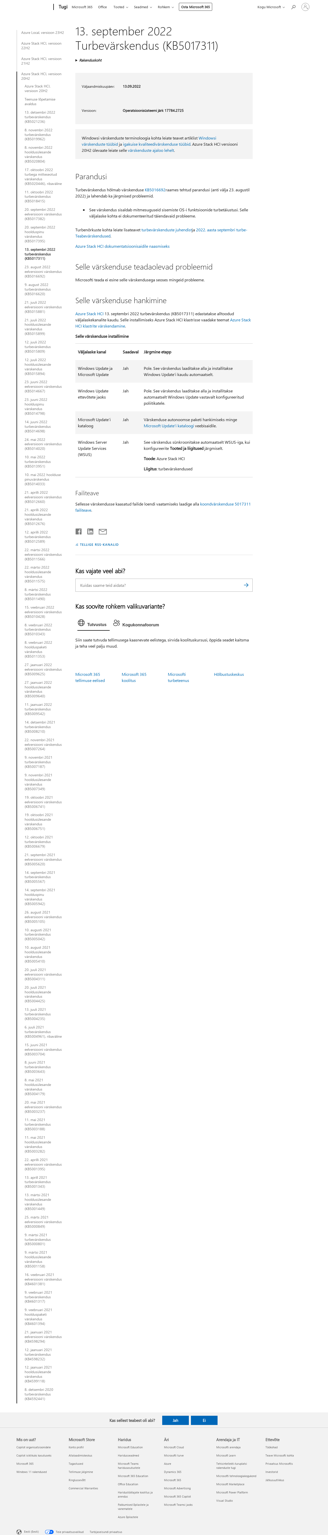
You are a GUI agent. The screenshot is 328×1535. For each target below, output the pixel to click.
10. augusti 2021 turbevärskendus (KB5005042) (38, 935)
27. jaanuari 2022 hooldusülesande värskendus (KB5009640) (38, 689)
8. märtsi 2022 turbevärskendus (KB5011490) (38, 594)
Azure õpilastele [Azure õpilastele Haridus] (128, 1517)
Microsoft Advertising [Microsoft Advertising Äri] (177, 1488)
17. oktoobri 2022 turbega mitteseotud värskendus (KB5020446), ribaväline (43, 176)
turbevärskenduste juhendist (166, 229)
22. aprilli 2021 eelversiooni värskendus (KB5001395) (43, 1164)
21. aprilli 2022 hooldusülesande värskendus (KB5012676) (38, 517)
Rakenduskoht (90, 60)
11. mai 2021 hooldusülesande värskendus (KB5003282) (38, 1144)
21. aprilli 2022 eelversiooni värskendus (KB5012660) (43, 497)
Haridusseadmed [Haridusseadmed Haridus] (128, 1455)
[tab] (93, 624)
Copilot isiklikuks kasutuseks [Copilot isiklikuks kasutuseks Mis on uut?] (34, 1455)
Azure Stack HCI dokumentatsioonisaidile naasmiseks (122, 246)
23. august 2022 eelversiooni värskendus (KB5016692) (43, 272)
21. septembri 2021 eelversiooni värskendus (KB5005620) (43, 859)
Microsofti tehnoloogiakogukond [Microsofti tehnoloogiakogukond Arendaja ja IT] (236, 1476)
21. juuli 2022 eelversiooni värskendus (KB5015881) (43, 307)
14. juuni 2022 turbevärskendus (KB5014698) (38, 426)
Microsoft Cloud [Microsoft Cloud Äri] (174, 1447)
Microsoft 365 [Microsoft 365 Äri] (172, 1480)
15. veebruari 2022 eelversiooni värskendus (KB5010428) (43, 612)
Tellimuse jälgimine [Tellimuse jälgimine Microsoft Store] (81, 1472)
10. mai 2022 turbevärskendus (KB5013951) (38, 462)
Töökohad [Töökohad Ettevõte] (271, 1447)
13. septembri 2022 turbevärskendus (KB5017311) (40, 254)
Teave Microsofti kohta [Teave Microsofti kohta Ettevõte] (279, 1455)
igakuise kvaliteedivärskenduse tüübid (156, 144)
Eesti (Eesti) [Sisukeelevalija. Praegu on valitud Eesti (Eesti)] (31, 1531)
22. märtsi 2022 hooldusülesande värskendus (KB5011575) (38, 574)
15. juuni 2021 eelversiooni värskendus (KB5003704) (43, 1049)
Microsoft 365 (82, 7)
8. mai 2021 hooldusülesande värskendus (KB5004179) (38, 1087)
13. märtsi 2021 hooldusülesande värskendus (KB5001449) (38, 1202)
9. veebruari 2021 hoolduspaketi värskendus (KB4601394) (38, 1317)
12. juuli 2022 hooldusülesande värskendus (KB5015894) (38, 367)
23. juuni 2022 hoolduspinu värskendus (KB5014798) (36, 406)
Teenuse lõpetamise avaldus (40, 101)
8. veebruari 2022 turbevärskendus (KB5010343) (38, 630)
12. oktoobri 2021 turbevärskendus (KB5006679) (39, 842)
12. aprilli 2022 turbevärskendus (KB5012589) (38, 537)
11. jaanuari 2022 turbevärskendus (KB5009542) (38, 709)
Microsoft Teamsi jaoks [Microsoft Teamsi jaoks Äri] (178, 1505)
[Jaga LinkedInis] (88, 530)
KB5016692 (155, 189)
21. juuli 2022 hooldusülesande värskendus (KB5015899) (38, 327)
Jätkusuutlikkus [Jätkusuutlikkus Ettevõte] (274, 1480)
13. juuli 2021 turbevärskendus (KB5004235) (38, 1014)
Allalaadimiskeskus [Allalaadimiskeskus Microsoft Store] (80, 1455)
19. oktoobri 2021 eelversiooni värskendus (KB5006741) (43, 802)
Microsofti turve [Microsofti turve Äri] (174, 1455)
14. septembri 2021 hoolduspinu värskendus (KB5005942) (40, 897)
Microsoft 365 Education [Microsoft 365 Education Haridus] (133, 1476)
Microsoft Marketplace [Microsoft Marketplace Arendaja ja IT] (230, 1484)
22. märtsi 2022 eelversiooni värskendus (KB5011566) (43, 554)
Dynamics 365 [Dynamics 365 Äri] (172, 1472)
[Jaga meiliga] (100, 530)
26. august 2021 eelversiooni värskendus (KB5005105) (43, 917)
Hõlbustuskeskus (229, 674)
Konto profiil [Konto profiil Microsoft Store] (76, 1447)
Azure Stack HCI (89, 313)
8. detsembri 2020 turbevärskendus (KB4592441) (39, 1394)
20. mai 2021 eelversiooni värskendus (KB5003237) (43, 1107)
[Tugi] (62, 7)
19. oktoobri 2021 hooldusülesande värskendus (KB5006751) (39, 822)
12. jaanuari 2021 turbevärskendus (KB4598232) (38, 1354)
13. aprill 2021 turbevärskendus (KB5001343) (38, 1182)
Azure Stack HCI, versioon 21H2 (41, 61)
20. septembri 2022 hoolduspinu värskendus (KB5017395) (40, 234)
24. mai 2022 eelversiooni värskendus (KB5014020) (43, 444)
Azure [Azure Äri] (167, 1463)
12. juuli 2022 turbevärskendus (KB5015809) (38, 347)
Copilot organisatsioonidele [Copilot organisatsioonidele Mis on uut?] (33, 1447)
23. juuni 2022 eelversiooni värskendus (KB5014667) (43, 386)
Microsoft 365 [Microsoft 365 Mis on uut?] (25, 1463)
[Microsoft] (34, 7)
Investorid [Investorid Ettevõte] (271, 1472)
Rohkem (164, 7)
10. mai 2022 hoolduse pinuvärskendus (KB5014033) (43, 479)
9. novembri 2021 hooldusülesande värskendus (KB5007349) (39, 782)
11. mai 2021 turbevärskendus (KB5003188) (38, 1124)
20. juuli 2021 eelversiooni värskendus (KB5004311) (43, 974)
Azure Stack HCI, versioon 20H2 (41, 76)
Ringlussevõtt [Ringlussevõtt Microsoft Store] (77, 1480)
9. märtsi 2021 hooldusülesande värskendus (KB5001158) (38, 1259)
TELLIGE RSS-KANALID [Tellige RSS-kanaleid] (99, 544)
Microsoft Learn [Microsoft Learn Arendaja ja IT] (226, 1455)
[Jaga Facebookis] (79, 530)
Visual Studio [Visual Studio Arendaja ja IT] (224, 1500)
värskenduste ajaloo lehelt (151, 150)
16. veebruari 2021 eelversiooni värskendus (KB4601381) (43, 1279)
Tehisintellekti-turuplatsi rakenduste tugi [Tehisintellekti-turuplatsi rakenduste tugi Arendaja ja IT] (231, 1466)
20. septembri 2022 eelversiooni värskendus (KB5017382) (43, 214)
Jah (175, 1420)
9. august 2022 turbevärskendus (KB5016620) (38, 289)
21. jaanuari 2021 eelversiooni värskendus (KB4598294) (43, 1337)
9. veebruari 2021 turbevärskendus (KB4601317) (38, 1297)
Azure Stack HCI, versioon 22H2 (41, 45)
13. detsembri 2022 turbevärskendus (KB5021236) (40, 117)
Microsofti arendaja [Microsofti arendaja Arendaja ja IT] (228, 1447)
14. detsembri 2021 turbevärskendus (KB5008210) (40, 727)
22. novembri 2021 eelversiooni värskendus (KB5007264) (43, 744)
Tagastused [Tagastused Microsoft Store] (76, 1463)
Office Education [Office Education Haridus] (128, 1484)
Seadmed (141, 7)
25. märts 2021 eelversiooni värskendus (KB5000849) (43, 1222)
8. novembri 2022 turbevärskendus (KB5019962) (39, 135)
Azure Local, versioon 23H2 (42, 32)
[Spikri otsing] (293, 6)
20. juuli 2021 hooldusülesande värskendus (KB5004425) (38, 994)
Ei (204, 1420)
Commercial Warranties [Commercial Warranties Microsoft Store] (83, 1488)
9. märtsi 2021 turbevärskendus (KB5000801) (38, 1239)
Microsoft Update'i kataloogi (169, 425)
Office (102, 7)
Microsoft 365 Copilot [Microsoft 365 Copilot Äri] (177, 1496)
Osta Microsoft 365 (195, 7)
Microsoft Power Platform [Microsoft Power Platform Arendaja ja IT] (232, 1492)
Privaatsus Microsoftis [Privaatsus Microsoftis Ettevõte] (279, 1463)
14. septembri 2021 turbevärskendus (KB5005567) (40, 877)
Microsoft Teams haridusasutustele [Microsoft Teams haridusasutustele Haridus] (129, 1466)
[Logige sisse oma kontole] (305, 7)
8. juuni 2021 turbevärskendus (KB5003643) (38, 1067)
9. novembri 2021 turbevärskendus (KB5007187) (39, 762)
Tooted (119, 7)
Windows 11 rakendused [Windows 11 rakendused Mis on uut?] (31, 1472)
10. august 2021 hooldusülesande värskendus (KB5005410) (38, 954)
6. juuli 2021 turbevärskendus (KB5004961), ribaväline (43, 1032)
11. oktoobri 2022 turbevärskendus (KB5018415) (39, 197)
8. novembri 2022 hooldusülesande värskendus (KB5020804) (39, 154)
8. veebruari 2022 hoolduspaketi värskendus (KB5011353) (38, 649)
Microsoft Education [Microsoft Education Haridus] (130, 1447)
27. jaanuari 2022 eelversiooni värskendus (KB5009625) (43, 669)
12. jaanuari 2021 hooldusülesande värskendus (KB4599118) (38, 1374)
